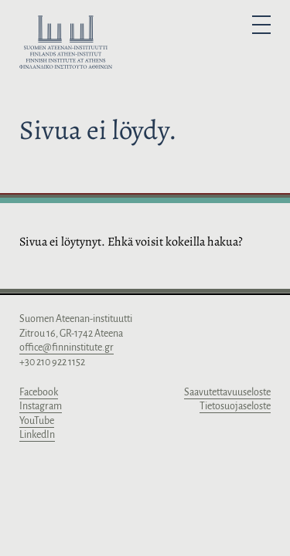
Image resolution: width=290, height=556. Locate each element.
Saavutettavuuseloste (227, 392)
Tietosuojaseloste (235, 406)
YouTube (36, 420)
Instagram (40, 406)
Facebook (38, 392)
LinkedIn (37, 434)
